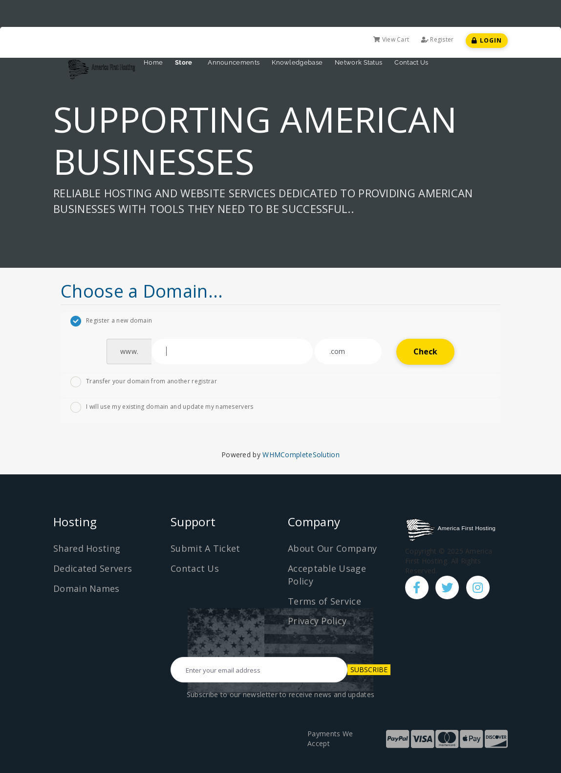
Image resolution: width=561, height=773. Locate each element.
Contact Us (411, 62)
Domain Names (86, 588)
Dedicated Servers (92, 568)
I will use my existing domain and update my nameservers (162, 407)
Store (185, 62)
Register (437, 39)
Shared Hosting (86, 548)
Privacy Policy (317, 621)
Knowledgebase (297, 62)
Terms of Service (324, 601)
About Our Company (332, 548)
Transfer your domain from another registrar (143, 381)
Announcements (233, 62)
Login (487, 40)
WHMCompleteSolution (301, 454)
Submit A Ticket (205, 548)
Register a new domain (111, 321)
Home (153, 62)
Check (425, 351)
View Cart (391, 39)
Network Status (358, 62)
